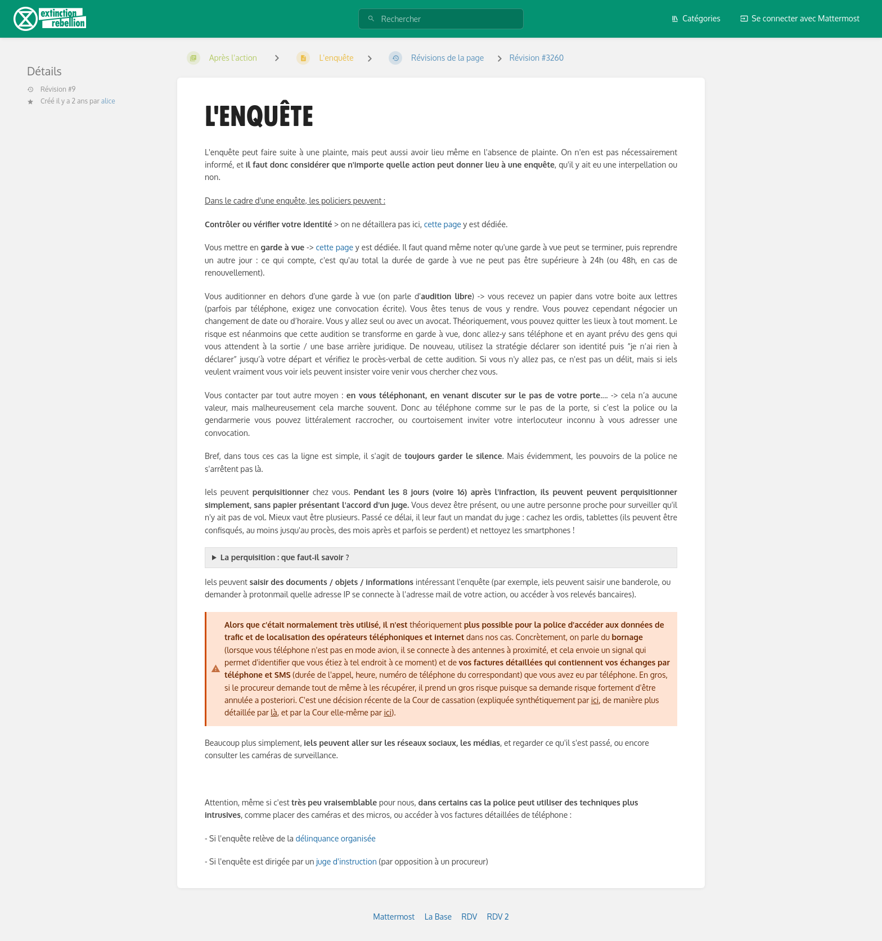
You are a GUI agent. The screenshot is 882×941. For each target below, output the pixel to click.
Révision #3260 (537, 57)
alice (108, 101)
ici (595, 700)
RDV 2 (498, 916)
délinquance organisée (335, 838)
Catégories (696, 18)
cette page (442, 224)
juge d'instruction (346, 861)
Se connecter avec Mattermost (800, 18)
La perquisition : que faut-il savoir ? (284, 557)
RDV (470, 916)
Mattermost (394, 916)
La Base (438, 916)
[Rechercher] (371, 19)
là (274, 712)
